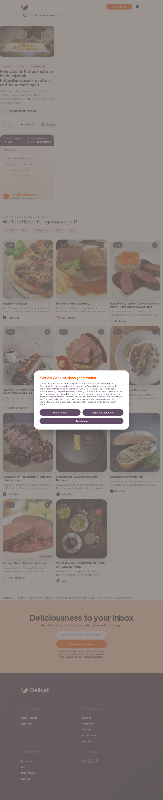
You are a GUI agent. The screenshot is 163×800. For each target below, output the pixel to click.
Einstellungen (60, 412)
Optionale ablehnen (103, 412)
